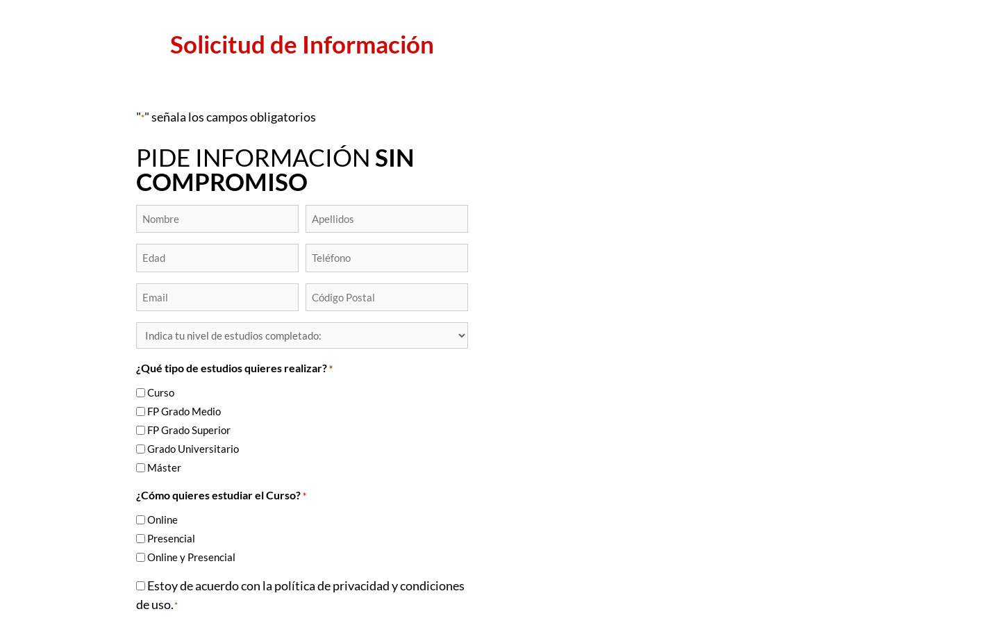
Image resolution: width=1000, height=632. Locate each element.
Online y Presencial (191, 557)
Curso (160, 392)
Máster (164, 467)
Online (162, 519)
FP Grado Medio (184, 411)
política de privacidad (332, 585)
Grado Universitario (193, 448)
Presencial (171, 538)
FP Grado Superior (189, 430)
